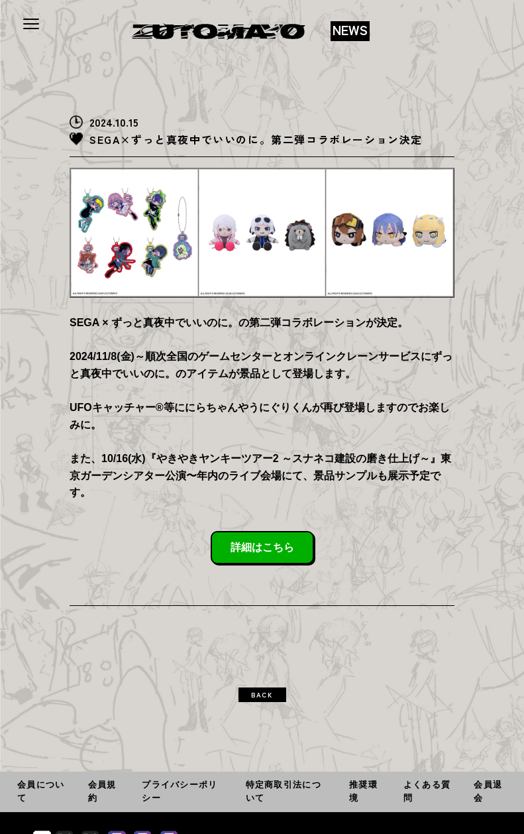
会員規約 (102, 791)
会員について (40, 791)
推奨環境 (363, 791)
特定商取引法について (283, 791)
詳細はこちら (262, 547)
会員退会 (488, 791)
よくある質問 (426, 791)
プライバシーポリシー (179, 791)
